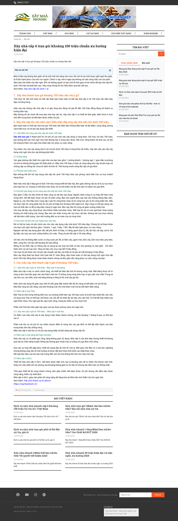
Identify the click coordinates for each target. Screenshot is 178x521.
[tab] (129, 63)
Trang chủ (17, 39)
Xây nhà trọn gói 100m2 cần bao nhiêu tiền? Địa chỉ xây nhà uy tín (87, 407)
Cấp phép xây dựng (121, 33)
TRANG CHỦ (25, 33)
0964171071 (21, 2)
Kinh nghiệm (151, 33)
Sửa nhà (69, 33)
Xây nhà (47, 33)
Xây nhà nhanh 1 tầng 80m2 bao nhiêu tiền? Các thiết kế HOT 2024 (88, 431)
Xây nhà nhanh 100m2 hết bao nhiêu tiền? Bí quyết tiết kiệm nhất (35, 454)
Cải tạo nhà (92, 33)
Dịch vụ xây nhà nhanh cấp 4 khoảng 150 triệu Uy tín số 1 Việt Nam (36, 407)
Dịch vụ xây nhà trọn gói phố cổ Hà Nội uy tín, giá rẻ (37, 431)
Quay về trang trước (23, 390)
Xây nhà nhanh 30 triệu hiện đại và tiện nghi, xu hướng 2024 (88, 454)
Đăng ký (158, 495)
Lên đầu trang (38, 390)
